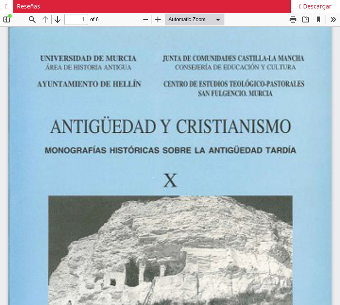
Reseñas (28, 6)
